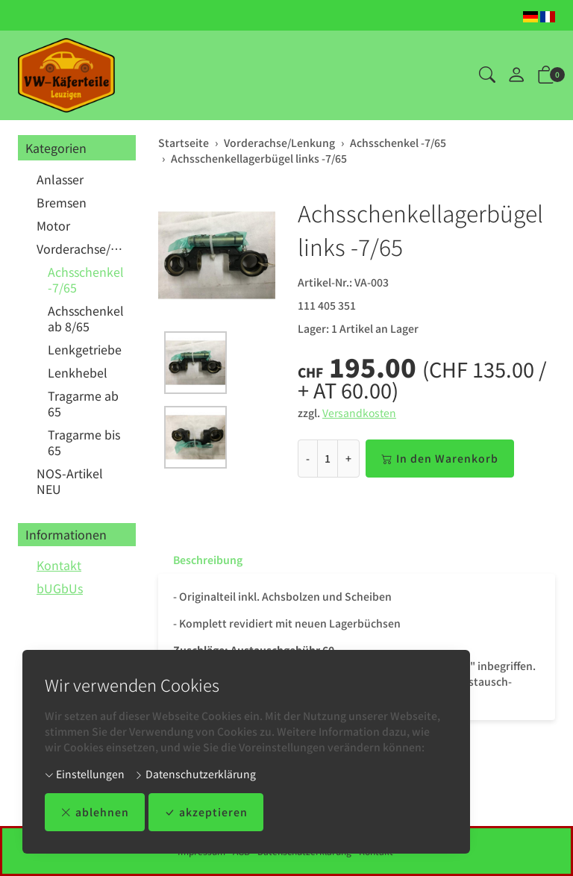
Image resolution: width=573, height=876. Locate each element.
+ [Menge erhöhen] (348, 458)
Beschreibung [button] (207, 559)
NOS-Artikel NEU (70, 481)
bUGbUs (60, 588)
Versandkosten (359, 412)
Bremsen (62, 202)
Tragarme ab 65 (83, 403)
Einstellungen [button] (85, 773)
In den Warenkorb (439, 458)
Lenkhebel (77, 372)
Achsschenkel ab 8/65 (86, 318)
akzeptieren (206, 812)
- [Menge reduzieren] (308, 458)
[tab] (200, 560)
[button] (487, 75)
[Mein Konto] (516, 75)
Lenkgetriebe (85, 349)
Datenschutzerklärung (195, 773)
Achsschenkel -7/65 (86, 279)
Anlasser (60, 179)
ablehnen (94, 812)
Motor (53, 225)
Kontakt (59, 565)
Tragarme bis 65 (84, 442)
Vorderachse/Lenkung (82, 248)
